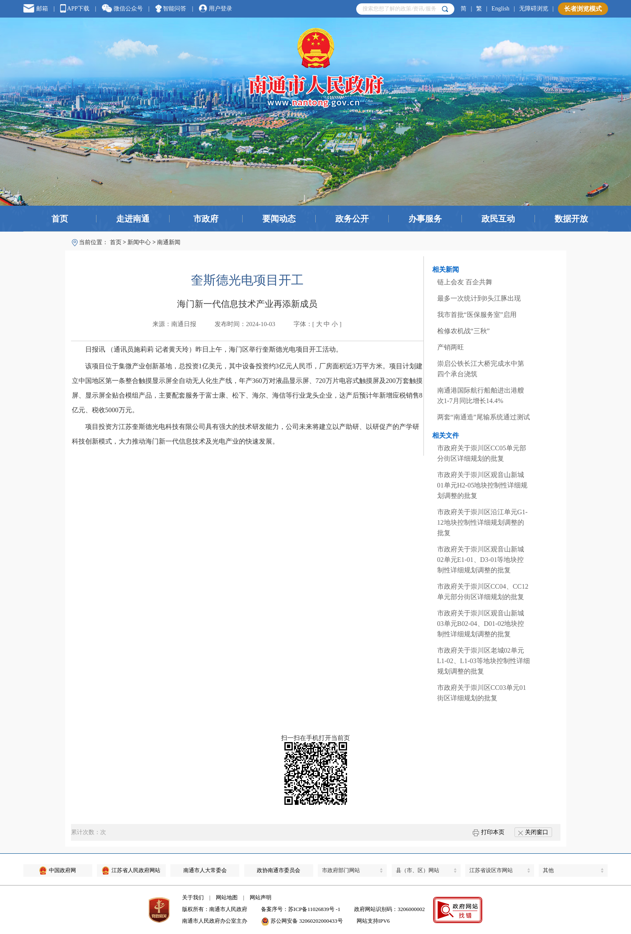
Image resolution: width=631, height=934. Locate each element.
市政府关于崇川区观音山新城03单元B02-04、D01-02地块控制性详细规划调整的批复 (481, 624)
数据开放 (571, 218)
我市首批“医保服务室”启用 (477, 314)
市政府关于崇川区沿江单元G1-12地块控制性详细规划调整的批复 (482, 522)
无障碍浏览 (533, 8)
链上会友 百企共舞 (464, 282)
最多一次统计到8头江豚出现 (479, 298)
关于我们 (193, 897)
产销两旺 (450, 347)
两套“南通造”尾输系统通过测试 (483, 417)
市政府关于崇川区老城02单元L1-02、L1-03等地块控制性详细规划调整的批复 (483, 661)
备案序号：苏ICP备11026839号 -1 (300, 909)
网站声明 (260, 897)
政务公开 (352, 218)
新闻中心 (139, 242)
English (500, 8)
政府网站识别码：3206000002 (389, 909)
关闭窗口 (533, 832)
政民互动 (498, 218)
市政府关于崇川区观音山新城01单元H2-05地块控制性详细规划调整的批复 (482, 485)
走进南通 (133, 218)
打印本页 (488, 832)
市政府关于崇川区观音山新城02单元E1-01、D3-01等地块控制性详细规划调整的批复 (480, 560)
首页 (59, 218)
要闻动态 (279, 218)
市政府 (205, 218)
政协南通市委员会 (278, 870)
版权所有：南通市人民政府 (214, 909)
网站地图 (227, 897)
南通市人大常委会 (205, 870)
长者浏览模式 (583, 8)
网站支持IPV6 (373, 921)
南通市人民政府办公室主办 (214, 921)
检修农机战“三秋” (463, 330)
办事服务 (425, 218)
